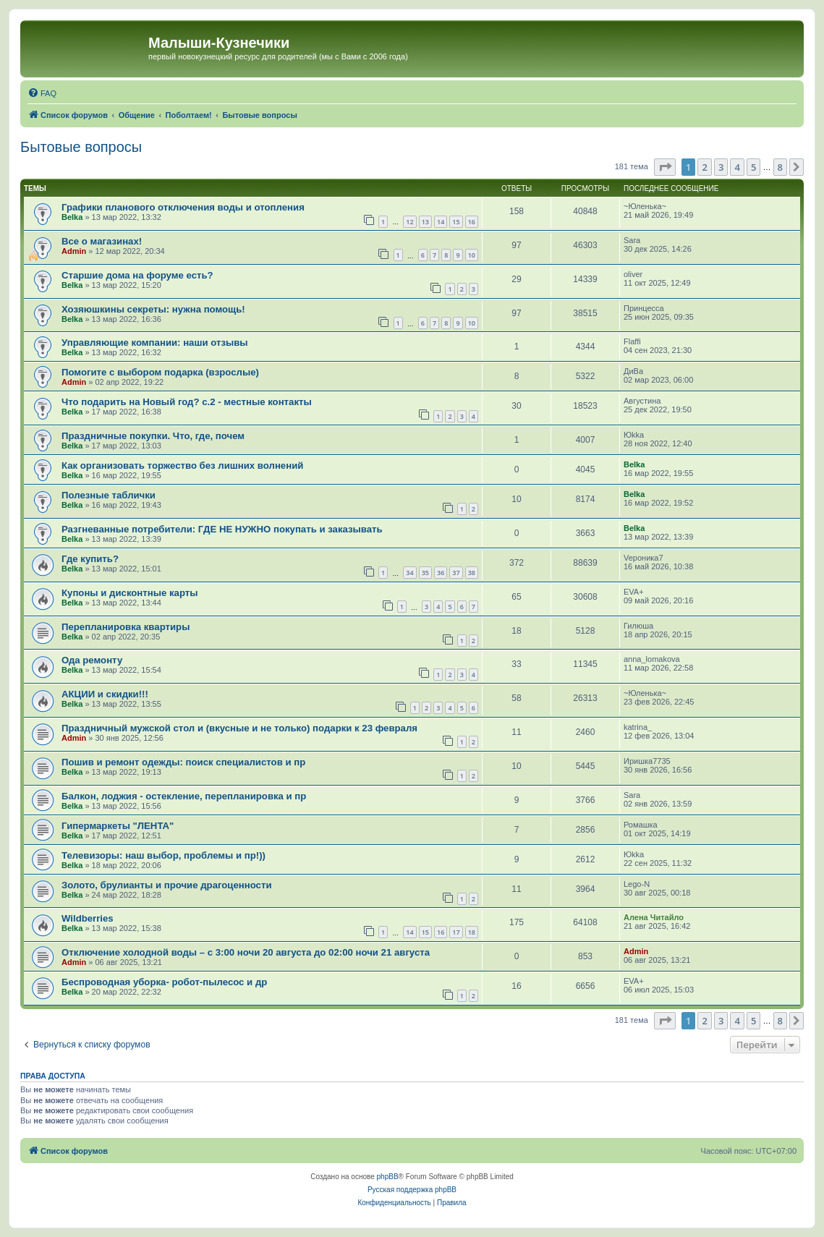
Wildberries (87, 918)
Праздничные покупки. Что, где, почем (153, 435)
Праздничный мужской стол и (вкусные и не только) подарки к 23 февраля (239, 728)
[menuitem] (41, 93)
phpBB (388, 1177)
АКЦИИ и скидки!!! (104, 694)
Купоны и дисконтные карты (129, 592)
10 (471, 255)
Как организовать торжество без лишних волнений (182, 465)
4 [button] (736, 167)
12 (409, 221)
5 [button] (753, 167)
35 (425, 572)
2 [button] (704, 167)
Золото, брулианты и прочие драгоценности (166, 885)
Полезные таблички (108, 495)
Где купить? (90, 558)
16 (471, 221)
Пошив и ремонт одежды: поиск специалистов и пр (183, 762)
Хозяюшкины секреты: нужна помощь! (153, 309)
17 (455, 932)
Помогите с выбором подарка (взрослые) (160, 372)
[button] (665, 167)
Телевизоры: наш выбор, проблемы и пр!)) (163, 855)
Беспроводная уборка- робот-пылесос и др (164, 982)
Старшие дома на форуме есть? (137, 275)
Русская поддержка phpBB (412, 1190)
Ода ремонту (91, 660)
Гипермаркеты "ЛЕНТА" (117, 825)
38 (471, 572)
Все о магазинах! (101, 241)
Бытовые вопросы (81, 147)
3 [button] (720, 167)
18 (471, 932)
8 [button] (780, 167)
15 (455, 221)
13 (425, 221)
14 (440, 221)
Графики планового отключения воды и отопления (183, 207)
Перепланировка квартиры (125, 626)
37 (455, 572)
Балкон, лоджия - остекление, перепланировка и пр (183, 796)
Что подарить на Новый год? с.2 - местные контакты (186, 401)
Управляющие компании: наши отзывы (154, 342)
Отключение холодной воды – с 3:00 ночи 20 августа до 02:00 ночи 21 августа (245, 952)
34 (409, 572)
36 (440, 572)
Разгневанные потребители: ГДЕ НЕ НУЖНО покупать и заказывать (222, 529)
